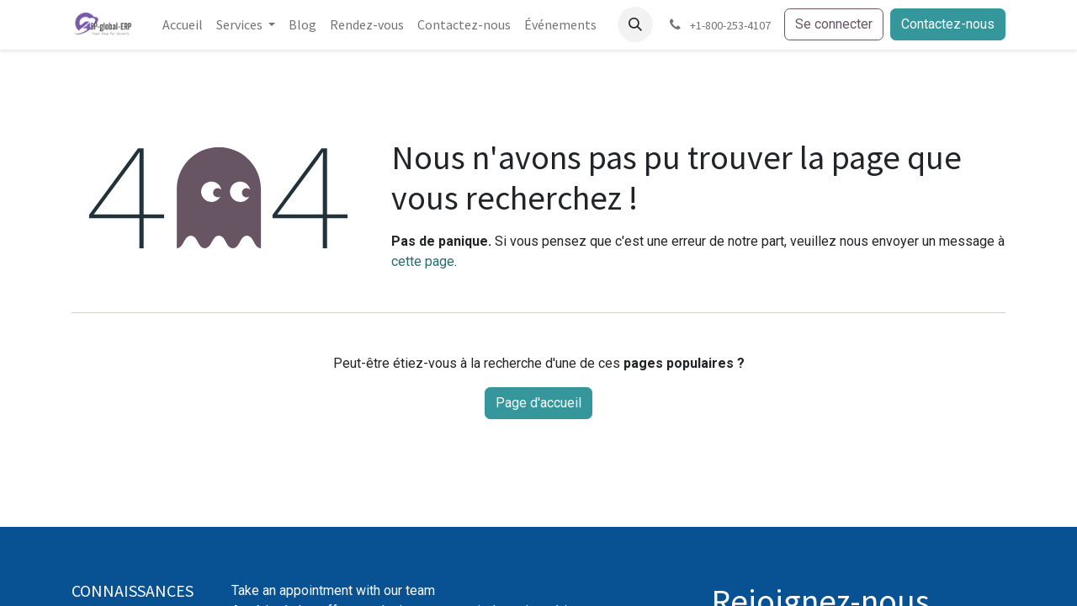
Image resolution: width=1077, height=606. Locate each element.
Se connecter (834, 24)
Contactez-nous (948, 24)
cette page (422, 261)
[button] (635, 24)
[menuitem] (183, 24)
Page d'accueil (538, 403)
